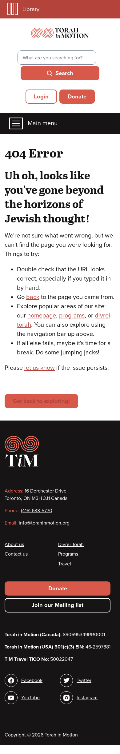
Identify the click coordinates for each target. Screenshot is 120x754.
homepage (41, 315)
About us (14, 544)
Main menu (33, 124)
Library (23, 9)
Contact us (16, 554)
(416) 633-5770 (36, 511)
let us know (39, 368)
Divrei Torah (71, 544)
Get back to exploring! (41, 401)
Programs (68, 554)
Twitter (84, 680)
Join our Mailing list (57, 605)
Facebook (31, 680)
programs (72, 315)
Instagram (87, 698)
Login (41, 96)
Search (64, 73)
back (32, 297)
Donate (77, 96)
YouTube (30, 698)
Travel (64, 564)
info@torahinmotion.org (44, 523)
